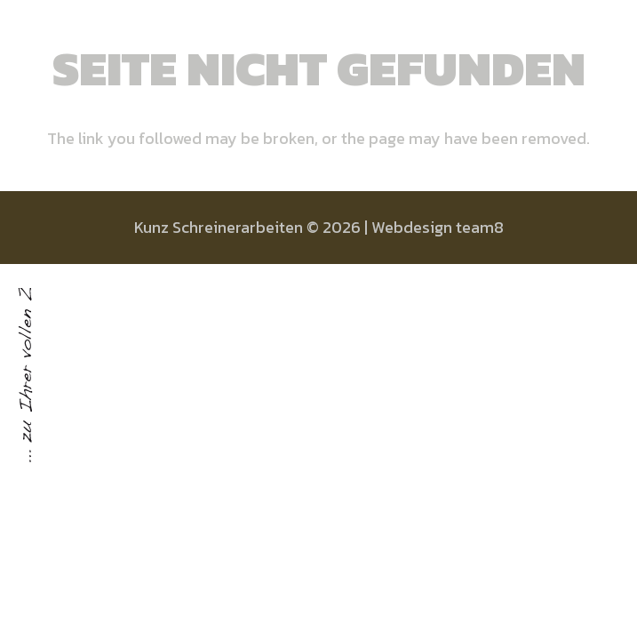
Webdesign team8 (437, 227)
